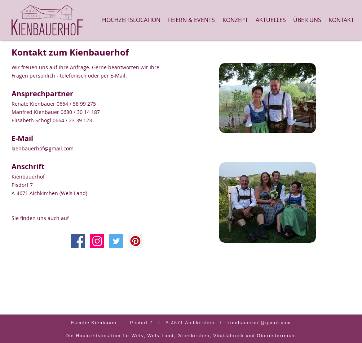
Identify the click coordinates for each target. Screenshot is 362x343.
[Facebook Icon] (78, 241)
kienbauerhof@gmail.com (43, 148)
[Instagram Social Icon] (97, 241)
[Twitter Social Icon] (116, 241)
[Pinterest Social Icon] (135, 241)
